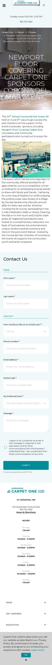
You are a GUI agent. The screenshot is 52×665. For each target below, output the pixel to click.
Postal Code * (9, 378)
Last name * (9, 296)
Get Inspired (26, 613)
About (21, 32)
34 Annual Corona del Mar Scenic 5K (28, 116)
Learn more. (37, 650)
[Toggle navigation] (4, 5)
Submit (26, 465)
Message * (8, 413)
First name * (9, 278)
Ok (26, 655)
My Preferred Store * (13, 396)
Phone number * (11, 341)
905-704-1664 (26, 21)
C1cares (32, 32)
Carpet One (7, 32)
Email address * (10, 360)
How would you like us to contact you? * (22, 324)
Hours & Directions (26, 512)
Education (26, 625)
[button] (38, 5)
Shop (26, 602)
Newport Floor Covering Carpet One (22, 129)
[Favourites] (43, 5)
